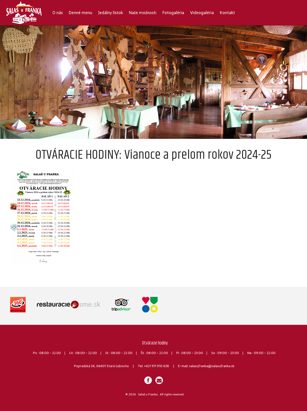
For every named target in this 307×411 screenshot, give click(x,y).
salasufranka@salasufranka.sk (211, 366)
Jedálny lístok (110, 12)
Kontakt (227, 12)
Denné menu (80, 12)
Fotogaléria (173, 12)
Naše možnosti (142, 12)
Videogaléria (202, 12)
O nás (57, 12)
